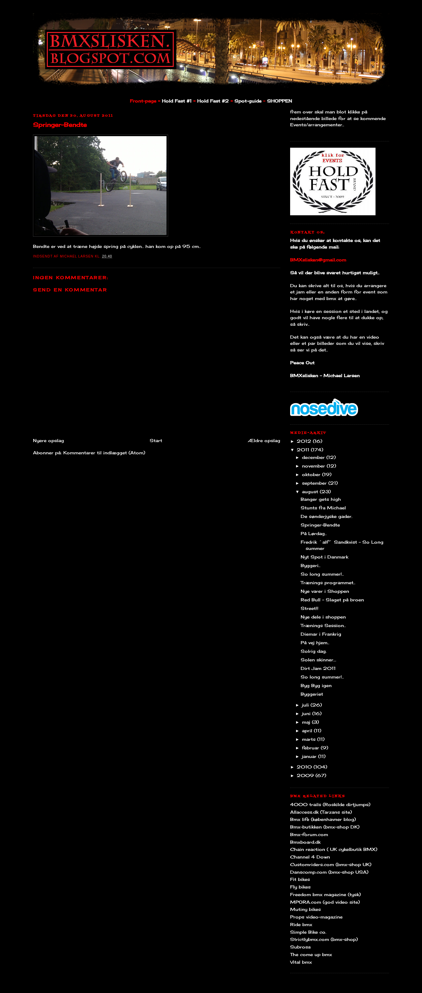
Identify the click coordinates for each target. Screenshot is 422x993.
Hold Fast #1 (177, 101)
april (308, 730)
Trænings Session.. (323, 625)
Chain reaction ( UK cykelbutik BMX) (333, 849)
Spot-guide (247, 101)
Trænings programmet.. (328, 582)
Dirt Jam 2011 (318, 668)
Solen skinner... (318, 659)
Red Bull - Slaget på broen (332, 599)
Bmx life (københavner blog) (323, 819)
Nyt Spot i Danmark (324, 556)
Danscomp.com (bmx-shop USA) (329, 872)
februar (311, 747)
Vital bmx (301, 962)
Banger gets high (321, 499)
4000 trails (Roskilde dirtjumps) (330, 804)
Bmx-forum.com (309, 834)
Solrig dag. (314, 651)
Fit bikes (300, 879)
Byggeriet (312, 694)
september (315, 483)
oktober (312, 474)
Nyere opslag (48, 440)
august (311, 491)
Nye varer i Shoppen (325, 591)
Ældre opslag (264, 440)
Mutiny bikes (305, 909)
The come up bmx (311, 954)
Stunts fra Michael (323, 507)
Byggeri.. (310, 565)
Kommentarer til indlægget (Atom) (104, 452)
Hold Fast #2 (213, 101)
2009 (306, 775)
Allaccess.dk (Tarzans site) (321, 812)
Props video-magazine (316, 916)
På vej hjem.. (315, 642)
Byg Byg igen (316, 685)
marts (309, 739)
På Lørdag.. (314, 533)
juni (307, 713)
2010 (305, 766)
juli (306, 704)
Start (156, 440)
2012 (305, 441)
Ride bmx (301, 924)
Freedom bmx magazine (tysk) (325, 894)
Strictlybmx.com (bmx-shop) (324, 939)
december (314, 457)
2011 (304, 449)
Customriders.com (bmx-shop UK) (330, 864)
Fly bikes (300, 886)
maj (307, 722)
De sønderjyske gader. (326, 516)
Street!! (309, 608)
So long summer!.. (322, 574)
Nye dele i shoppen (323, 616)
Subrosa (300, 946)
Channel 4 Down (310, 856)
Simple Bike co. (308, 932)
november (314, 465)
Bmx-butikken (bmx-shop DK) (324, 826)
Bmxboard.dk (305, 842)
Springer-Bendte (60, 124)
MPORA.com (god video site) (325, 902)
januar (310, 756)
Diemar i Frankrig (321, 634)
